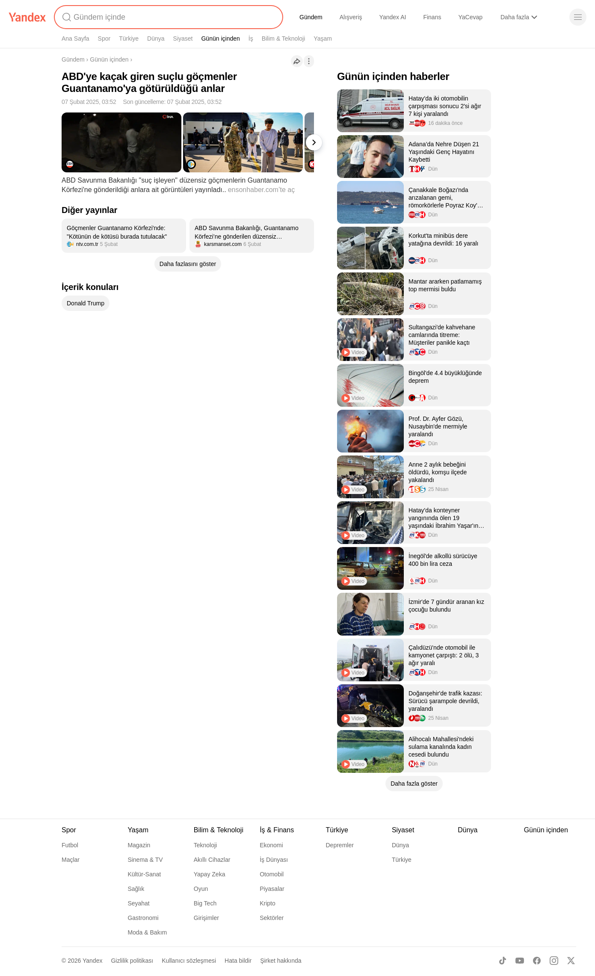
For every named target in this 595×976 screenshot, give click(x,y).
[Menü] (577, 17)
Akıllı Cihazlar (212, 859)
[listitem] (124, 236)
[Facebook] (536, 960)
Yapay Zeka (209, 874)
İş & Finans (277, 830)
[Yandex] (27, 17)
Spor (104, 38)
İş (251, 38)
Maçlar (71, 859)
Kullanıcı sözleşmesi (189, 960)
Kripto (267, 903)
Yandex (92, 960)
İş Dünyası (274, 859)
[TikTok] (502, 960)
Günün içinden (220, 38)
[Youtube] (519, 960)
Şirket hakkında (281, 960)
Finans (432, 17)
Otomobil (272, 874)
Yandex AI (392, 17)
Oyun (201, 888)
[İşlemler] (309, 61)
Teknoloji (205, 845)
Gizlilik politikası (132, 960)
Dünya (155, 38)
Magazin (138, 845)
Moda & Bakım (147, 932)
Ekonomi (271, 845)
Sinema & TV (145, 859)
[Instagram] (554, 960)
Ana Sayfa (75, 38)
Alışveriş (351, 17)
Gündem (311, 17)
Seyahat (138, 903)
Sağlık (135, 888)
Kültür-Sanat (144, 874)
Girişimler (206, 917)
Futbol (70, 845)
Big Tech (205, 903)
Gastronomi (142, 917)
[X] (571, 960)
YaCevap (470, 17)
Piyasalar (272, 888)
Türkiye (129, 38)
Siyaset (183, 38)
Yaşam (323, 38)
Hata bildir (238, 960)
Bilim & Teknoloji (283, 38)
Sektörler (272, 917)
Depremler (340, 845)
